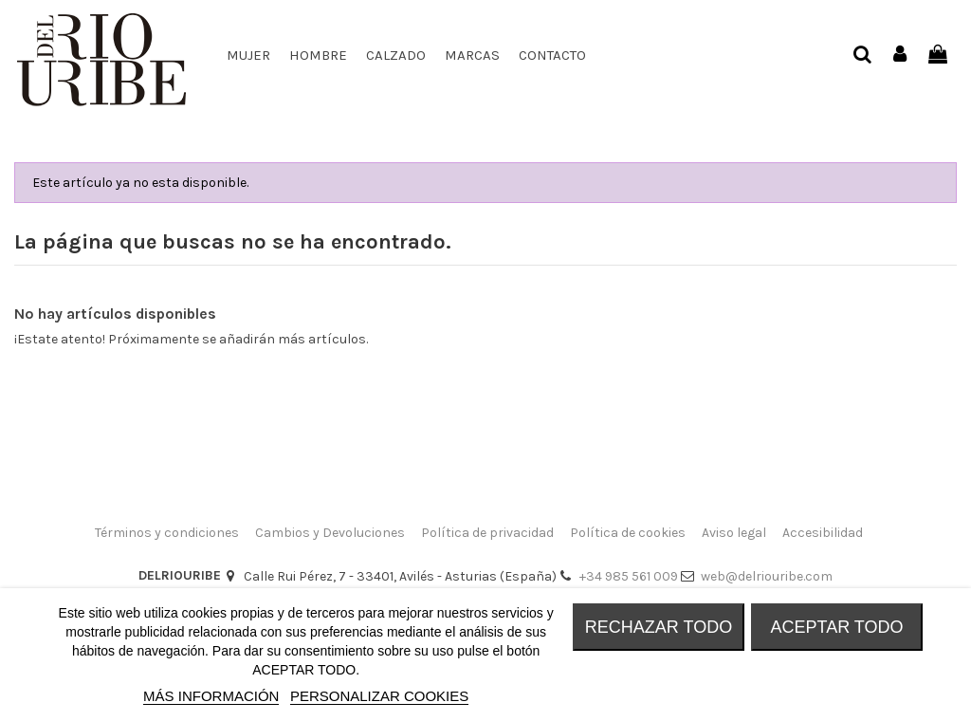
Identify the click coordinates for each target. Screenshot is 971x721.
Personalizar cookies (379, 696)
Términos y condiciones (167, 533)
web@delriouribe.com (767, 576)
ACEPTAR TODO (836, 627)
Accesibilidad (822, 533)
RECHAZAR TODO (658, 627)
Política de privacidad (487, 533)
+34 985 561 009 (628, 576)
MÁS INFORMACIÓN (211, 696)
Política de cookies (628, 533)
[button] (396, 55)
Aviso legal (734, 533)
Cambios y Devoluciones (330, 533)
